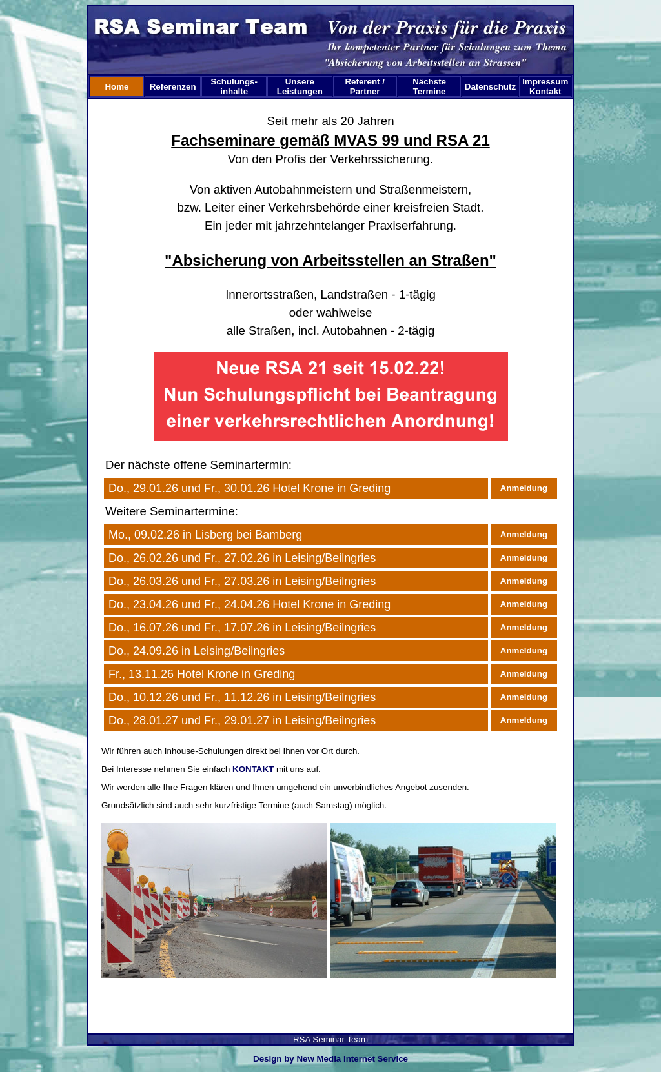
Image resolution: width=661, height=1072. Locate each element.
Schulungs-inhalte (234, 86)
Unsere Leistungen (300, 86)
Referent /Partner (364, 86)
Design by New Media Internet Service (330, 1059)
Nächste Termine (429, 86)
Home (116, 87)
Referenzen (173, 87)
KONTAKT (253, 769)
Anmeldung (523, 488)
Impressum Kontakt (546, 86)
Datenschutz (490, 87)
